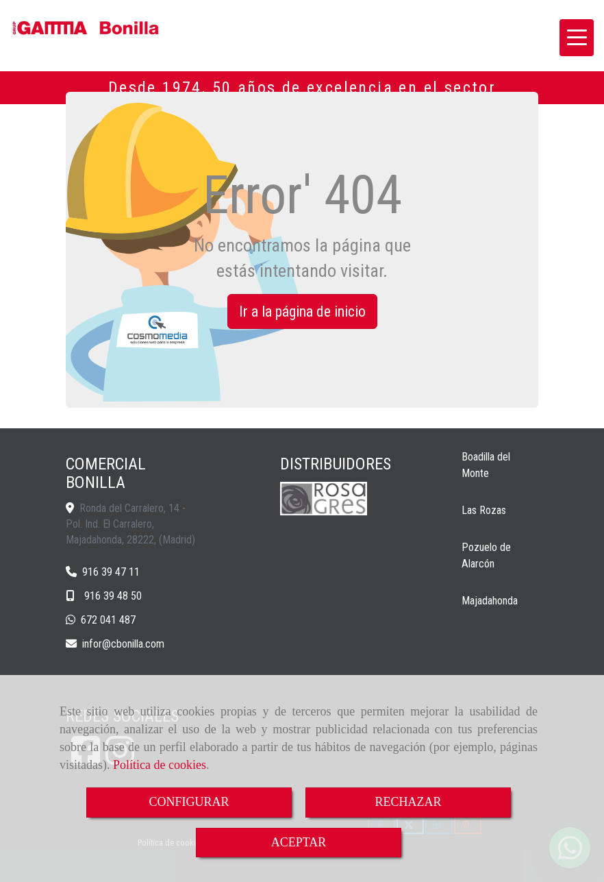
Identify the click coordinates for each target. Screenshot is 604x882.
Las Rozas (484, 510)
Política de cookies (159, 765)
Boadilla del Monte (486, 465)
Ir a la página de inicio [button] (302, 311)
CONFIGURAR (189, 802)
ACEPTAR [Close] (299, 842)
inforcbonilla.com (123, 643)
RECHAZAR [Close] (408, 802)
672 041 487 (108, 619)
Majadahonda (490, 600)
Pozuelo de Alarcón (486, 555)
